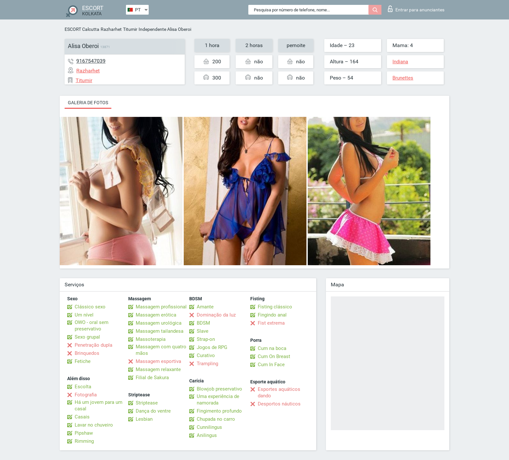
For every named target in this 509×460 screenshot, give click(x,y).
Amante (205, 307)
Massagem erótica (156, 315)
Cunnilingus (209, 427)
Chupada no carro (216, 419)
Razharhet (111, 29)
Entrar (416, 8)
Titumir (130, 29)
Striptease (147, 403)
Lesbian (144, 419)
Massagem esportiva (158, 361)
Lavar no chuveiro (94, 425)
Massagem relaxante (158, 369)
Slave (202, 331)
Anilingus (207, 435)
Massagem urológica (158, 323)
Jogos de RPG (212, 347)
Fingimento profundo (219, 411)
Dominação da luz (216, 315)
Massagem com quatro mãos (161, 350)
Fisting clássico (275, 307)
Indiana (400, 62)
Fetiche (83, 361)
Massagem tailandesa (159, 331)
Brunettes (402, 78)
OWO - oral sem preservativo (91, 325)
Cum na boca (272, 348)
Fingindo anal (272, 315)
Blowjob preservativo (219, 389)
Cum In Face (271, 364)
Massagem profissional (161, 307)
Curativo (206, 355)
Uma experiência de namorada (218, 399)
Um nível (84, 315)
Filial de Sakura (152, 377)
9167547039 (91, 61)
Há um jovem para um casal (98, 405)
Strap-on (206, 339)
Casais (82, 417)
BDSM (203, 323)
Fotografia (86, 395)
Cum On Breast (274, 356)
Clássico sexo (90, 307)
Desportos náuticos (279, 404)
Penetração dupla (93, 345)
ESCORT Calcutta (82, 29)
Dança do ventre (153, 411)
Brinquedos (87, 353)
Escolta (83, 387)
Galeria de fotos (88, 102)
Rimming (84, 441)
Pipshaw (84, 433)
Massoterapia (151, 339)
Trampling (207, 364)
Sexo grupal (87, 337)
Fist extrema (271, 323)
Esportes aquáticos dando (279, 392)
